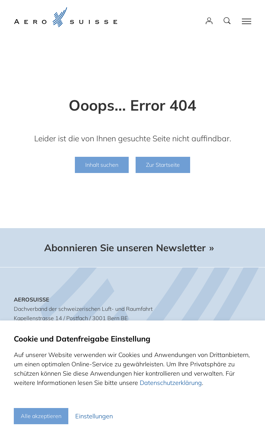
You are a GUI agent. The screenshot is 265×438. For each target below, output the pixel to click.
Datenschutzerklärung (171, 383)
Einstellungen (94, 416)
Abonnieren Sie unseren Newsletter (125, 248)
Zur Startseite (163, 164)
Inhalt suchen (101, 164)
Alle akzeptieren (41, 415)
